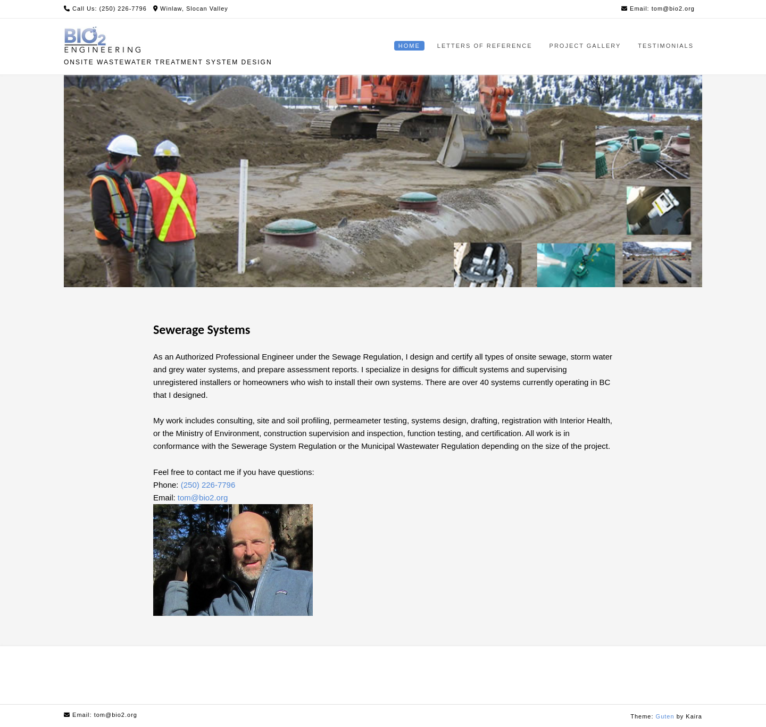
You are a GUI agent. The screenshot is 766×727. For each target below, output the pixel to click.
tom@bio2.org (203, 497)
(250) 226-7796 (208, 484)
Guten (665, 716)
